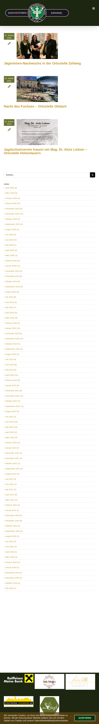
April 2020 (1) (11, 552)
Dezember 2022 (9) (13, 390)
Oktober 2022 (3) (12, 401)
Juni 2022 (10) (11, 422)
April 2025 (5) (11, 250)
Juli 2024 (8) (10, 297)
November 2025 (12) (14, 214)
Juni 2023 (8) (11, 365)
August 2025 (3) (12, 229)
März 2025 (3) (11, 255)
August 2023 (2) (12, 354)
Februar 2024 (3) (12, 323)
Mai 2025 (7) (10, 245)
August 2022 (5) (12, 411)
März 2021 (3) (11, 500)
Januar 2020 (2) (12, 567)
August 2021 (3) (12, 474)
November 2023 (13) (14, 338)
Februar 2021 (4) (12, 505)
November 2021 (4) (13, 458)
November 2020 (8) (13, 521)
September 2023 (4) (14, 349)
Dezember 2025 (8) (13, 209)
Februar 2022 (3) (12, 442)
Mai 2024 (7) (10, 307)
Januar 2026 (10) (12, 203)
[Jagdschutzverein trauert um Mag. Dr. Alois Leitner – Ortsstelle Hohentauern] (37, 132)
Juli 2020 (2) (10, 541)
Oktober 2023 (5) (12, 344)
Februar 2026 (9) (12, 198)
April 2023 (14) (11, 375)
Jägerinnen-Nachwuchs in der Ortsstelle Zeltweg (42, 63)
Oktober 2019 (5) (12, 583)
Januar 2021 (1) (12, 510)
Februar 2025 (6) (12, 261)
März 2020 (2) (11, 557)
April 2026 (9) (11, 188)
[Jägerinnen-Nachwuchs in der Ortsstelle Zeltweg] (37, 46)
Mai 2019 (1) (10, 588)
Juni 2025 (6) (11, 240)
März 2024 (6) (11, 318)
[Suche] (92, 174)
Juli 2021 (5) (10, 479)
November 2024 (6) (13, 276)
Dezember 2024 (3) (13, 271)
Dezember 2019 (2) (13, 573)
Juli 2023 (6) (10, 359)
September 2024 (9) (14, 286)
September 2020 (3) (14, 531)
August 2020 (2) (12, 536)
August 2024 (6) (12, 292)
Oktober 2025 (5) (12, 219)
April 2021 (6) (11, 494)
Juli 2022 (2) (10, 417)
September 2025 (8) (14, 224)
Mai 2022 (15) (11, 427)
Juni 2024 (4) (11, 302)
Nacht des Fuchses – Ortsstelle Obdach (35, 106)
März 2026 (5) (11, 193)
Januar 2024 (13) (12, 328)
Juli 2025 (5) (10, 234)
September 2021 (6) (14, 469)
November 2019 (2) (13, 578)
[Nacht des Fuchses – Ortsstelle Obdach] (37, 89)
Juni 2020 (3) (11, 547)
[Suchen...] (47, 174)
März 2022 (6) (11, 437)
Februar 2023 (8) (12, 380)
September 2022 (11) (14, 406)
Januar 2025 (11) (12, 266)
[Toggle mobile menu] (93, 8)
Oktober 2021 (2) (12, 463)
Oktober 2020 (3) (12, 526)
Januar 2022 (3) (12, 448)
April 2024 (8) (11, 313)
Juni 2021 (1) (11, 484)
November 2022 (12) (14, 396)
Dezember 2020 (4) (13, 515)
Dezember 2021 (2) (13, 453)
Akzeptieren (84, 718)
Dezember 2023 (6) (13, 333)
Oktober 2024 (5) (12, 281)
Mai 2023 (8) (10, 370)
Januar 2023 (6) (12, 385)
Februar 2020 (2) (12, 562)
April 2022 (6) (11, 432)
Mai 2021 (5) (10, 489)
